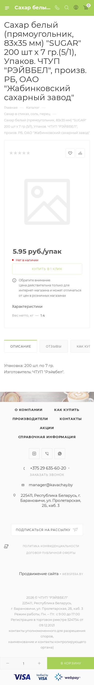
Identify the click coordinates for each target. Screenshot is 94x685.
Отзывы (54, 346)
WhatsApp (59, 453)
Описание (20, 346)
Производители (30, 419)
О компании (29, 410)
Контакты (70, 419)
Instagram (34, 453)
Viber (47, 453)
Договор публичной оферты (51, 553)
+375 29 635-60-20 (48, 468)
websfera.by (72, 574)
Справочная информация (47, 437)
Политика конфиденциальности (51, 546)
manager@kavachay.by (51, 484)
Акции (47, 428)
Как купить (66, 410)
